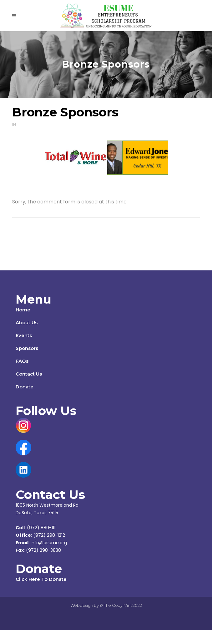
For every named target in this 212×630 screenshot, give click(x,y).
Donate (24, 387)
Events (24, 335)
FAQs (22, 361)
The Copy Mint (118, 605)
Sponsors (27, 348)
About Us (27, 322)
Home (23, 310)
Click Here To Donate (41, 579)
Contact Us (29, 374)
